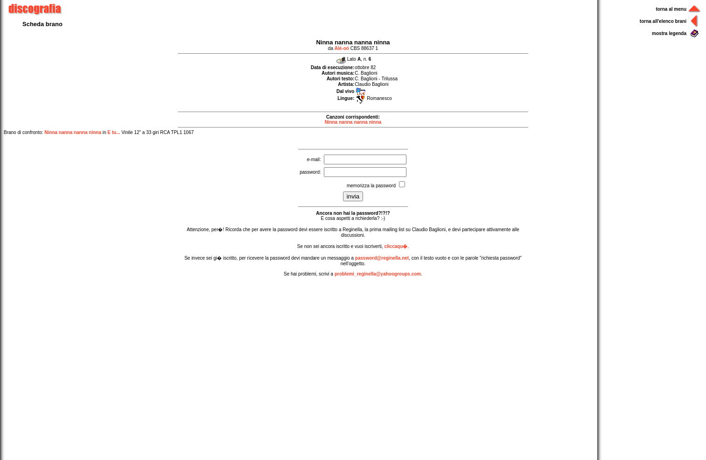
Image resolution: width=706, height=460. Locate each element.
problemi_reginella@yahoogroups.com (378, 273)
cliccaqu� (395, 246)
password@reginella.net (382, 258)
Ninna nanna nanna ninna (353, 122)
